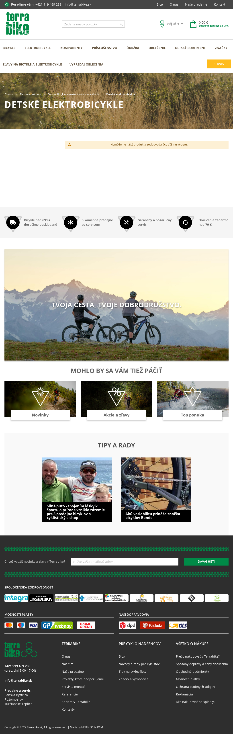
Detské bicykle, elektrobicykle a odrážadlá (74, 94)
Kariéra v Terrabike (76, 702)
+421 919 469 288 (48, 4)
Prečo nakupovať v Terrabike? (198, 656)
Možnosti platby (188, 679)
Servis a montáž (73, 687)
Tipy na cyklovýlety (132, 671)
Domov (9, 94)
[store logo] (17, 23)
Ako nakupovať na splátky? (195, 702)
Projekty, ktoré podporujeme (83, 679)
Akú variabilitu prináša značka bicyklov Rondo (152, 515)
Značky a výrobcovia (133, 679)
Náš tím (67, 664)
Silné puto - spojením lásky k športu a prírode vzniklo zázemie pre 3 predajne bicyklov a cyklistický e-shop (76, 512)
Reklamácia (184, 694)
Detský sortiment (31, 94)
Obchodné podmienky (192, 671)
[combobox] (93, 24)
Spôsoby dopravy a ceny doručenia (202, 664)
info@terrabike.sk (78, 4)
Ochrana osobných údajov (195, 687)
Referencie (70, 694)
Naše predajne (196, 4)
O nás (174, 4)
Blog (160, 4)
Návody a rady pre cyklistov (139, 664)
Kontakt (219, 4)
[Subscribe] (206, 562)
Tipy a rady (116, 445)
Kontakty (68, 709)
